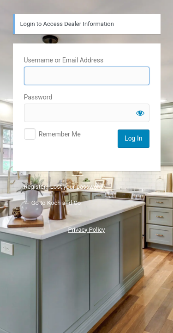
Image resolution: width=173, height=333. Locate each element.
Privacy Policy (86, 229)
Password (38, 97)
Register (35, 186)
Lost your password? (78, 186)
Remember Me (60, 134)
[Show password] (140, 113)
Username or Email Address (64, 60)
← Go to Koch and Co (52, 202)
